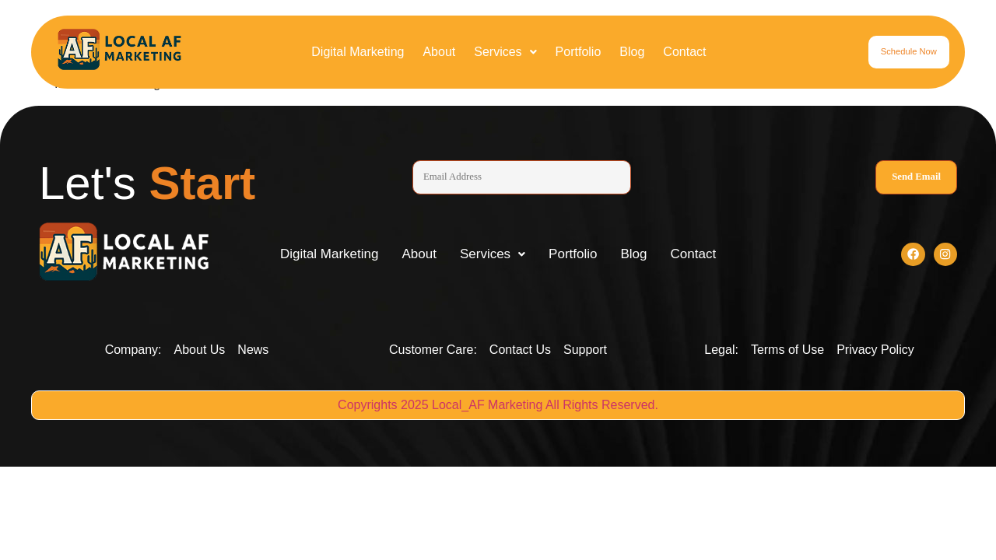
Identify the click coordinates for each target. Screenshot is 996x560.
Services (505, 51)
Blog (631, 51)
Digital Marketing (357, 51)
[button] (505, 52)
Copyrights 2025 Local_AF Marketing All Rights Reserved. (498, 408)
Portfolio (578, 51)
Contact (684, 51)
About (439, 51)
